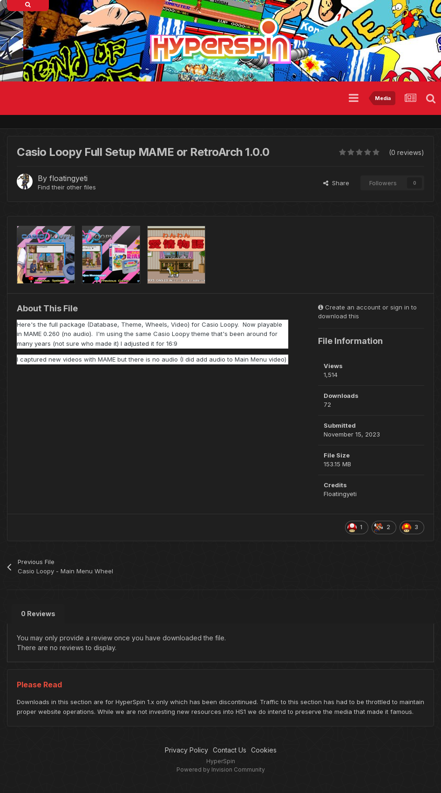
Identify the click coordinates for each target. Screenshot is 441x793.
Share (336, 183)
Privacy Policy (186, 750)
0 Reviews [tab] (38, 614)
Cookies (264, 750)
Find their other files (67, 187)
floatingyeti (68, 178)
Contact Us (229, 750)
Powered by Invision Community (220, 769)
